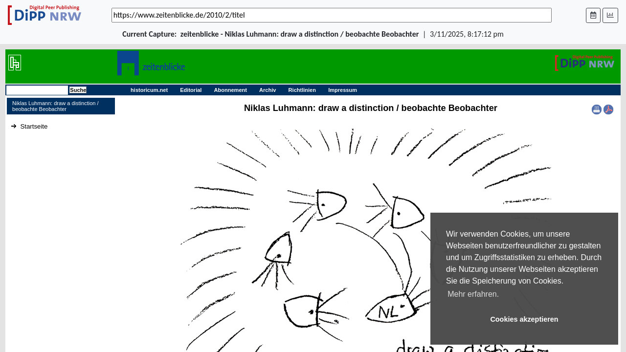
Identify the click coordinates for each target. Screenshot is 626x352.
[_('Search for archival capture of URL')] (332, 15)
